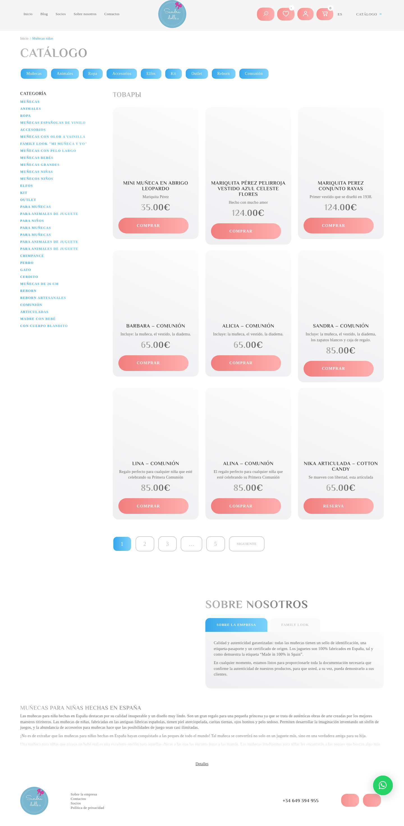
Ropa (92, 73)
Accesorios (121, 73)
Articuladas (34, 312)
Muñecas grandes (39, 165)
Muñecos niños (36, 179)
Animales (65, 73)
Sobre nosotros (85, 14)
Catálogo (366, 14)
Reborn (223, 73)
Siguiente (247, 544)
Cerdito (29, 277)
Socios (61, 14)
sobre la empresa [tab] (236, 625)
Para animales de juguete (49, 214)
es (340, 14)
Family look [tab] (295, 625)
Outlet (196, 73)
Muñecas (34, 73)
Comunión (254, 73)
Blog (44, 14)
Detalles (202, 764)
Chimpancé (32, 256)
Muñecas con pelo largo (48, 151)
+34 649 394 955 (301, 800)
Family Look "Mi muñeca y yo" (53, 144)
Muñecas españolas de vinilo (53, 123)
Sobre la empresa (84, 794)
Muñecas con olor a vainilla (53, 137)
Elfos (150, 73)
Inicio (28, 14)
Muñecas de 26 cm (39, 284)
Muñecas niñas (36, 172)
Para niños (32, 221)
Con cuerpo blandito (44, 326)
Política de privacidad (87, 808)
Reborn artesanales (43, 298)
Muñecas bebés (36, 158)
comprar (148, 226)
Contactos (112, 14)
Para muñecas (35, 207)
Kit (173, 73)
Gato (25, 270)
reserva (333, 506)
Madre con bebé (38, 319)
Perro (27, 263)
